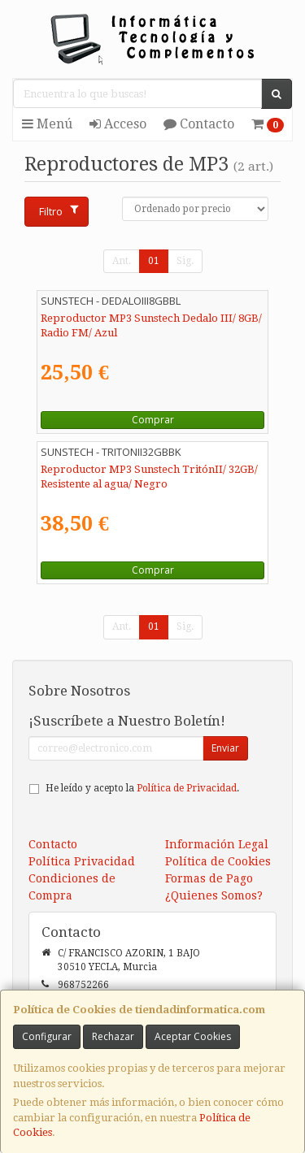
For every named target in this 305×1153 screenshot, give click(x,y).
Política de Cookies (218, 861)
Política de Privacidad (187, 788)
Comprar (153, 420)
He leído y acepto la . (142, 788)
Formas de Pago (209, 878)
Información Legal (216, 844)
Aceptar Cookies (193, 1036)
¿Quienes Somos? (214, 895)
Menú (47, 124)
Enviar (225, 748)
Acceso (117, 124)
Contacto (198, 124)
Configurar (47, 1036)
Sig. (185, 261)
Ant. (121, 261)
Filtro (58, 211)
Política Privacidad (81, 861)
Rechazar (113, 1036)
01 (153, 261)
